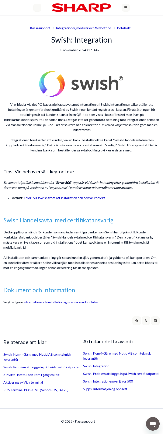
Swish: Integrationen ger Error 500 (108, 381)
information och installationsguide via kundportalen (61, 302)
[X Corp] (146, 320)
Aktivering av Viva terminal (23, 382)
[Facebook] (136, 320)
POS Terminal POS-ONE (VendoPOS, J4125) (35, 390)
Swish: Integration (96, 366)
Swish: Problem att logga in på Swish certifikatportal (41, 367)
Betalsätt (124, 28)
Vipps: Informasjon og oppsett (105, 389)
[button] (126, 8)
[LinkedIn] (155, 320)
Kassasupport (40, 28)
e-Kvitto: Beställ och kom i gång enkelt (31, 375)
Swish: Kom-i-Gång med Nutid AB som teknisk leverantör (37, 356)
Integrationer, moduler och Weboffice (83, 28)
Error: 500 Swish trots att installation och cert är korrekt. (65, 198)
